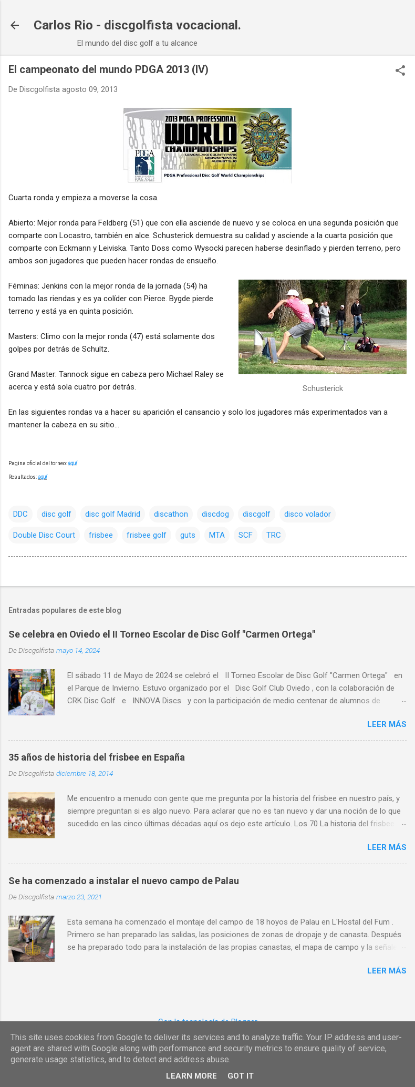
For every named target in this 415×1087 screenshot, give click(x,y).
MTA (217, 535)
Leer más (387, 724)
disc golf (56, 514)
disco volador (307, 514)
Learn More (191, 1076)
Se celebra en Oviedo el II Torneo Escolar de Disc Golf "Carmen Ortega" (161, 634)
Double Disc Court (44, 535)
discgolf (257, 514)
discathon (171, 514)
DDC (20, 514)
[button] (400, 71)
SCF (245, 535)
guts (187, 535)
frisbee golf (147, 535)
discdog (215, 514)
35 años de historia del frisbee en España (96, 757)
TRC (273, 535)
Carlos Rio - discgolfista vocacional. (137, 25)
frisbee (101, 535)
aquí (72, 463)
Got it (240, 1076)
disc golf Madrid (112, 514)
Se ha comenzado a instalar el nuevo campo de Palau (123, 880)
